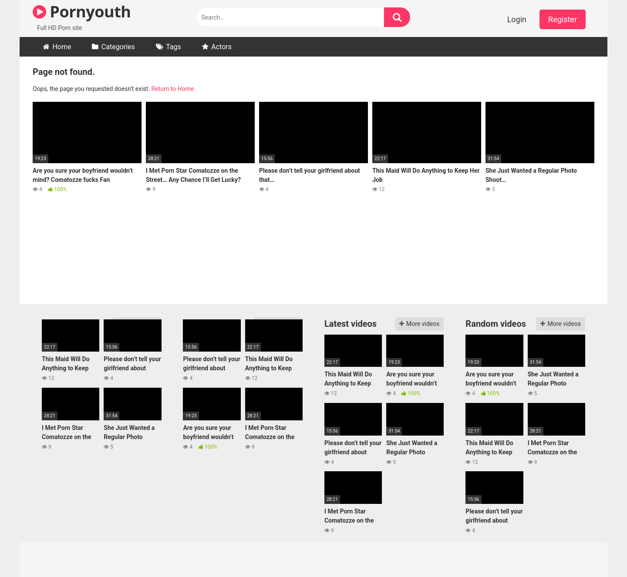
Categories (118, 47)
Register (562, 19)
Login (516, 19)
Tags (173, 47)
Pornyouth (82, 11)
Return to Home (173, 88)
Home (61, 47)
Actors (221, 47)
